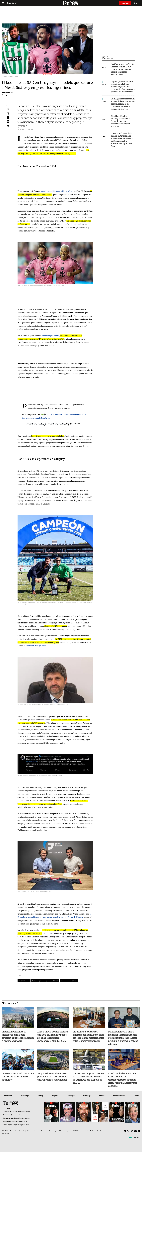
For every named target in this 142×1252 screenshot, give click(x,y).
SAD (63, 981)
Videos (102, 1096)
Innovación (8, 1096)
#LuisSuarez (57, 414)
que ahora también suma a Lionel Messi (57, 191)
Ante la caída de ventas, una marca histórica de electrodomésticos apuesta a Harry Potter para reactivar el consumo (122, 1080)
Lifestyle (71, 1096)
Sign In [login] (136, 3)
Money (40, 1096)
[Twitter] (128, 1131)
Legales (68, 1131)
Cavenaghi (36, 981)
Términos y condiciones (56, 1131)
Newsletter (13, 1131)
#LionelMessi (68, 414)
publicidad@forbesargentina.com (20, 1111)
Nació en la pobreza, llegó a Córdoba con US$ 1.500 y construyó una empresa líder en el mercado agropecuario (122, 69)
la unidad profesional (50, 335)
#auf (24, 418)
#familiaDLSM (80, 414)
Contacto (22, 1131)
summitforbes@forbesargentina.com (19, 1118)
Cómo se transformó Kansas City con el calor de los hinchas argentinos (18, 1077)
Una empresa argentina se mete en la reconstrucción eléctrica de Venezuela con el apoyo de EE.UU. (88, 1078)
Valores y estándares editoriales (37, 1131)
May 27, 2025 (72, 424)
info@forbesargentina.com (17, 1115)
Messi (55, 981)
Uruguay (72, 981)
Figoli (47, 981)
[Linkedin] (139, 1131)
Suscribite (125, 3)
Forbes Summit (119, 1096)
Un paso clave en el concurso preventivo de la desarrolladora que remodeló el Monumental (52, 1077)
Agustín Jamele (7, 92)
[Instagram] (132, 1131)
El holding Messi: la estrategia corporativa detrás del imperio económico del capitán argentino (120, 121)
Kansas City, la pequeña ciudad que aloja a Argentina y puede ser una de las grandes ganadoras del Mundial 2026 (52, 1036)
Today (136, 1096)
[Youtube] (135, 1131)
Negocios (55, 1096)
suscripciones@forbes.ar (19, 1121)
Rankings (86, 1096)
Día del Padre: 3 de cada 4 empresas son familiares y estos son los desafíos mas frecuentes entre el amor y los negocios (88, 1036)
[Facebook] (125, 1131)
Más (121, 57)
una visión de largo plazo (36, 646)
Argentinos (23, 981)
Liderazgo (25, 1096)
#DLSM (49, 414)
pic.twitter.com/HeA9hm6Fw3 (38, 418)
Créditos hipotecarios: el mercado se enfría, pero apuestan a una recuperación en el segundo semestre (18, 1036)
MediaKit (5, 1131)
